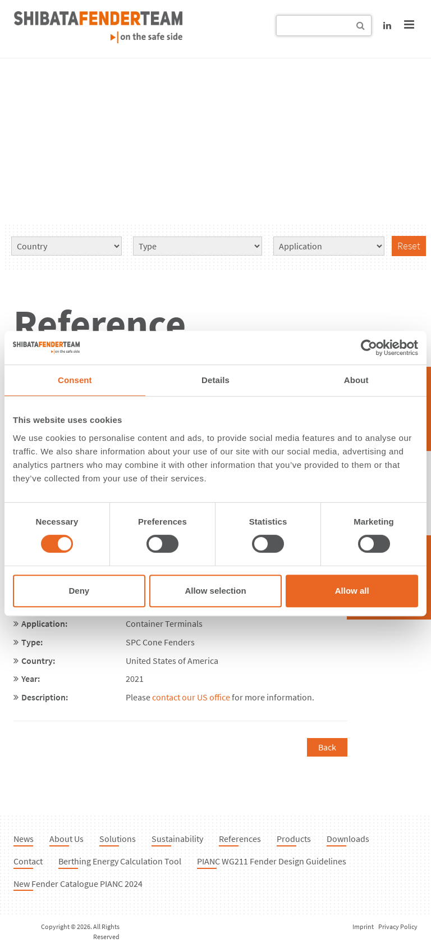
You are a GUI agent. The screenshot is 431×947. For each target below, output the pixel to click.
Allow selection (215, 590)
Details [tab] (215, 380)
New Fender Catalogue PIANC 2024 (78, 883)
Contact (28, 861)
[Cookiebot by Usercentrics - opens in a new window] (369, 347)
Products (294, 838)
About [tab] (356, 380)
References (240, 838)
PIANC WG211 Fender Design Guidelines (271, 861)
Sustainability (177, 838)
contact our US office (191, 697)
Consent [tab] (75, 380)
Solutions (117, 838)
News (23, 838)
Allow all (352, 590)
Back (327, 747)
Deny (78, 590)
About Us (66, 838)
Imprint (363, 926)
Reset (408, 245)
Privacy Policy (398, 926)
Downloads (348, 838)
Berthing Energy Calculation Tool (119, 861)
